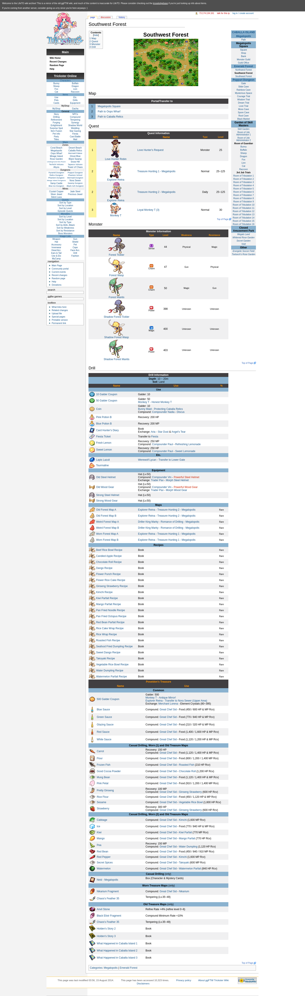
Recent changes (59, 275)
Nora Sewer (75, 180)
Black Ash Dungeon (75, 186)
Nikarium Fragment (108, 891)
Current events (59, 272)
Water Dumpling (188, 846)
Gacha (75, 108)
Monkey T (115, 215)
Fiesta (154, 436)
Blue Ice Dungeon (56, 186)
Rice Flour (102, 796)
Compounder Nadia (163, 412)
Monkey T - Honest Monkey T (155, 402)
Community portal (60, 269)
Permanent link (59, 323)
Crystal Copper (56, 191)
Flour (99, 758)
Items (65, 94)
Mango (101, 838)
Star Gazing (75, 131)
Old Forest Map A (106, 509)
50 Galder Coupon (106, 400)
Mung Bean (103, 777)
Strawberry (103, 808)
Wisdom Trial (243, 99)
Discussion (106, 17)
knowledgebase (160, 3)
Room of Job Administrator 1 (243, 133)
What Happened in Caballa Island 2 (117, 950)
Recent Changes (58, 61)
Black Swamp (75, 159)
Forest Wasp (116, 275)
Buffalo (243, 150)
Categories (96, 967)
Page (92, 17)
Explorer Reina (115, 179)
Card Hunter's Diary (107, 430)
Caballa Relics (75, 150)
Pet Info (56, 134)
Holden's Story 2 (106, 928)
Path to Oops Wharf (109, 111)
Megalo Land (243, 234)
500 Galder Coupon (108, 699)
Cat (243, 166)
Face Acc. (75, 250)
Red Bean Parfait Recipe (110, 622)
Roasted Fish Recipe (108, 640)
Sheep (243, 153)
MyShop (56, 108)
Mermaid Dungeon (75, 178)
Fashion (75, 256)
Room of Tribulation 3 (243, 182)
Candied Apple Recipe (109, 556)
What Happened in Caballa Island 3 (117, 957)
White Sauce (104, 739)
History (122, 17)
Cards (56, 103)
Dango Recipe (104, 568)
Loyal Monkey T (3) (148, 209)
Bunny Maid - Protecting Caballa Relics (160, 408)
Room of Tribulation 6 (243, 192)
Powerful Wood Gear (186, 487)
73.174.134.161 (206, 13)
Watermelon (103, 868)
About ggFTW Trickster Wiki (213, 980)
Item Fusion (56, 131)
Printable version (60, 320)
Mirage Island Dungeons (56, 180)
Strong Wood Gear (107, 500)
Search (51, 289)
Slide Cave (243, 86)
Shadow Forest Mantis (116, 359)
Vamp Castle (56, 183)
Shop (243, 53)
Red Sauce (103, 731)
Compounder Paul (162, 444)
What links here (59, 307)
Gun (75, 239)
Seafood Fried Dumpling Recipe (114, 646)
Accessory (56, 244)
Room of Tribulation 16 (243, 224)
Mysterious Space (243, 93)
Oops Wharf (56, 153)
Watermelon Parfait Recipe (111, 676)
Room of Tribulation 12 (243, 211)
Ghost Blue (75, 156)
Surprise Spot (56, 128)
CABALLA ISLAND (243, 32)
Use (56, 97)
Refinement (56, 120)
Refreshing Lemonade (188, 444)
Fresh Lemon (103, 442)
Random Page (57, 65)
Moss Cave (243, 109)
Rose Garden (56, 159)
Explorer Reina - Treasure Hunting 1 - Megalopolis (166, 533)
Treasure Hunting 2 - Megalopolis (156, 192)
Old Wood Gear (105, 487)
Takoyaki (184, 862)
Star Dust (163, 431)
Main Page (57, 265)
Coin (98, 408)
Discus (180, 412)
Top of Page (222, 219)
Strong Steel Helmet (107, 495)
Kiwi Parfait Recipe (107, 598)
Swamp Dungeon (75, 183)
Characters (65, 80)
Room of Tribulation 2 (243, 179)
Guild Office (243, 63)
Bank (243, 56)
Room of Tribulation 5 (243, 188)
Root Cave (243, 116)
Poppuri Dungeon (243, 79)
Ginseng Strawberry (190, 791)
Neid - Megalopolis (107, 879)
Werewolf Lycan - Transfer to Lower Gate (161, 459)
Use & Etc (56, 256)
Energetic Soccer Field (243, 251)
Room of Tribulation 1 (243, 176)
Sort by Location (65, 205)
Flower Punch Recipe (108, 574)
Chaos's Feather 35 (108, 898)
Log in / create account (243, 13)
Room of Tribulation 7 (243, 195)
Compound (75, 117)
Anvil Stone (103, 909)
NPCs (75, 114)
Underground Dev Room (56, 162)
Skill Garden (243, 129)
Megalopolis (243, 36)
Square (243, 50)
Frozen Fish (103, 764)
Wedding (75, 128)
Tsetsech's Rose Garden (243, 254)
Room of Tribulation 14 (243, 218)
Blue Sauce (103, 709)
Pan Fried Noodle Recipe (110, 610)
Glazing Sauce (105, 724)
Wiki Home (55, 58)
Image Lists (65, 236)
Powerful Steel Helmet (186, 477)
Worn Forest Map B (107, 539)
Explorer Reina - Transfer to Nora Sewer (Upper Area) (176, 700)
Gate (243, 83)
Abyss (56, 167)
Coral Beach (56, 148)
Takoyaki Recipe (105, 658)
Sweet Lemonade (185, 451)
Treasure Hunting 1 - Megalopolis (156, 171)
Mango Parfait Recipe (108, 604)
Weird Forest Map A (107, 521)
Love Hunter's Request (150, 150)
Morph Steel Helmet (177, 480)
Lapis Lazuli (103, 459)
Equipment (75, 103)
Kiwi (99, 832)
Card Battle (75, 136)
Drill (75, 253)
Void (244, 244)
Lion (244, 163)
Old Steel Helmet (106, 477)
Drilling (56, 117)
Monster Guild (243, 59)
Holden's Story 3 (106, 936)
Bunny (243, 147)
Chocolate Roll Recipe (109, 562)
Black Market (243, 119)
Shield (75, 242)
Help (52, 69)
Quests (65, 200)
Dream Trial (243, 103)
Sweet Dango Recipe (108, 652)
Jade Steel (75, 191)
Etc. (75, 97)
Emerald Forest (243, 66)
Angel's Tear (179, 431)
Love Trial (243, 106)
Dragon (243, 156)
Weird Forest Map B (107, 527)
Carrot (100, 751)
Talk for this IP (223, 13)
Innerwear (56, 247)
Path (243, 40)
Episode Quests (65, 211)
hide (96, 35)
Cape (75, 247)
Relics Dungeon (56, 175)
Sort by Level (65, 208)
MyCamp (56, 258)
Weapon (56, 239)
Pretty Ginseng (105, 790)
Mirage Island (56, 156)
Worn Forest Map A (107, 533)
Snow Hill (75, 162)
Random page (58, 278)
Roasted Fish (186, 764)
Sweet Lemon (104, 449)
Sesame (101, 802)
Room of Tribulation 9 (243, 201)
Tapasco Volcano (75, 164)
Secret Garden (244, 241)
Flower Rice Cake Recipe (110, 580)
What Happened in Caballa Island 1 (117, 943)
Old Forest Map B (106, 515)
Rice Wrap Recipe (106, 634)
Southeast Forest (243, 76)
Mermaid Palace (75, 153)
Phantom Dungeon (56, 178)
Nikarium (184, 891)
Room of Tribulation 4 (243, 185)
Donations (56, 285)
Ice (98, 826)
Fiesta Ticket (103, 436)
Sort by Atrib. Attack (65, 225)
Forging (56, 122)
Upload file (57, 313)
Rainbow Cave (244, 90)
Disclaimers (143, 983)
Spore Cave (243, 112)
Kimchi (183, 819)
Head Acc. (56, 250)
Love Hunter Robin (116, 159)
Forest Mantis (116, 297)
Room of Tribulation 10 (243, 205)
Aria (153, 431)
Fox (243, 159)
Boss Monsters (65, 233)
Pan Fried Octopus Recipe (111, 616)
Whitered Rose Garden (243, 237)
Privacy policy (183, 980)
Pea (99, 845)
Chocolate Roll (187, 771)
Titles (56, 139)
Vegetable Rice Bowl (191, 802)
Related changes (60, 310)
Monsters (65, 214)
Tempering (75, 120)
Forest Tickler (116, 254)
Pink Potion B (103, 417)
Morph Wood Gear (176, 490)
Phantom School (75, 175)
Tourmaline (102, 465)
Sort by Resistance (65, 230)
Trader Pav (157, 480)
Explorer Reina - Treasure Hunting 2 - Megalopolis (166, 509)
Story (56, 114)
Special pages (58, 317)
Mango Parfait (187, 838)
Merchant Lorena (168, 703)
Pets (56, 100)
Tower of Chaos (75, 167)
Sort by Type (65, 202)
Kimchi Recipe (104, 592)
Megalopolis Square (109, 106)
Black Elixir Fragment (109, 915)
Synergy (75, 122)
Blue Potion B (104, 423)
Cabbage (102, 819)
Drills (75, 100)
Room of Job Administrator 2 (243, 139)
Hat (56, 242)
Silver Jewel (56, 194)
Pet (75, 244)
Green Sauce (104, 717)
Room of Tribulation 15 (243, 221)
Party (56, 136)
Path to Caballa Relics (110, 116)
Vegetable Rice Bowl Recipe (112, 664)
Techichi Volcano (56, 164)
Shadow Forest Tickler (116, 316)
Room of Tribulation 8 (243, 198)
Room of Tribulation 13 (243, 214)
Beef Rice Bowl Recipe (109, 549)
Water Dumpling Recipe (109, 670)
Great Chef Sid (167, 709)
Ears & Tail (56, 253)
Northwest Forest (243, 70)
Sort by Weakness (65, 228)
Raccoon (243, 169)
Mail (75, 139)
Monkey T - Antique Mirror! (161, 697)
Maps (65, 142)
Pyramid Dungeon (56, 173)
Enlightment (56, 125)
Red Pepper (103, 856)
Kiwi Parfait (185, 832)
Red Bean (102, 851)
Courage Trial (243, 96)
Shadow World (75, 125)
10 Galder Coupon (106, 394)
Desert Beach (75, 148)
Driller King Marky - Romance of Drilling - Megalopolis (168, 521)
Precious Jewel (75, 194)
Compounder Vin (162, 477)
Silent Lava (56, 197)
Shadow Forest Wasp (116, 337)
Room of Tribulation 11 (243, 208)
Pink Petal (102, 783)
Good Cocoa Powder (109, 771)
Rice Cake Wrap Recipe (110, 628)
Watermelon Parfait (190, 868)
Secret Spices (105, 862)
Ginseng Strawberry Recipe (112, 586)
